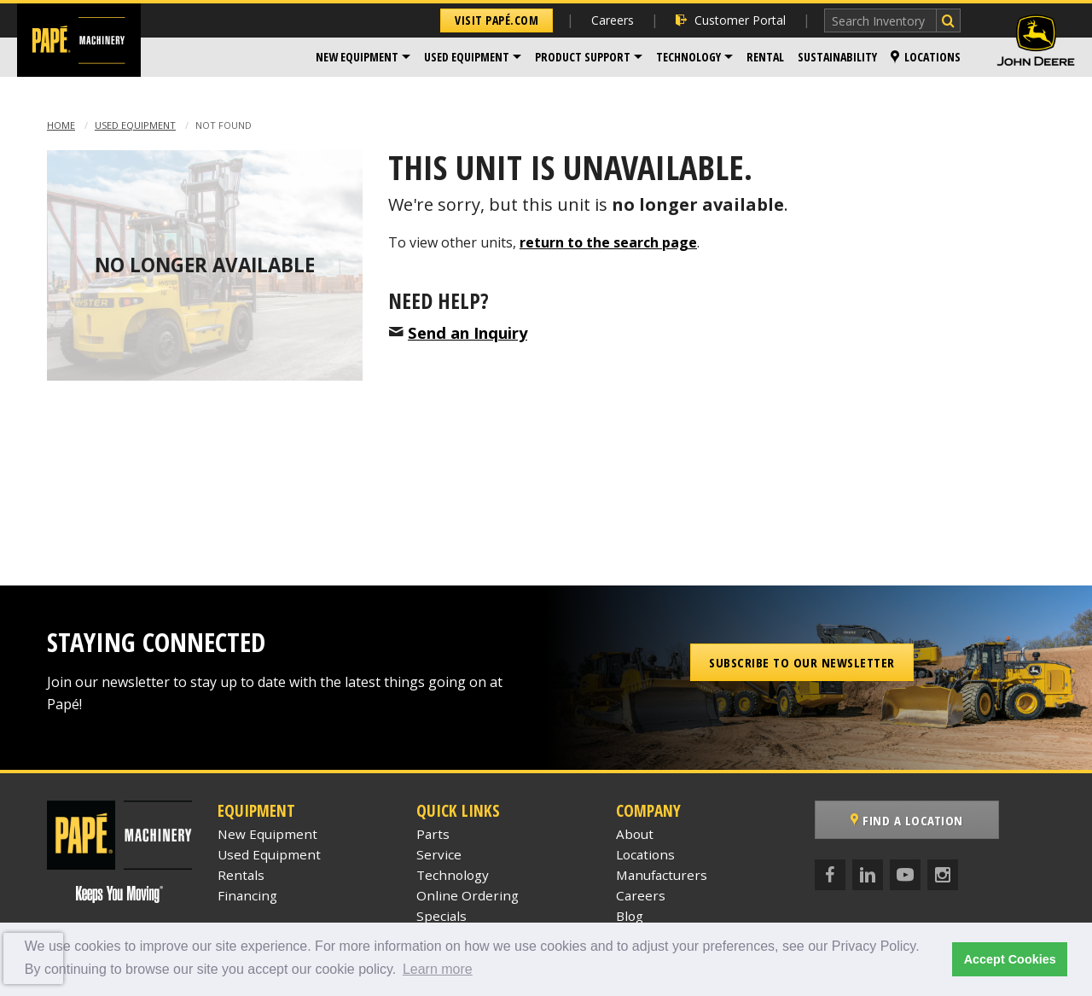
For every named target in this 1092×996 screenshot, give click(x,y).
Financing (247, 895)
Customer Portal (731, 20)
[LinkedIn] (867, 874)
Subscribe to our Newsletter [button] (802, 662)
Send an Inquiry (467, 332)
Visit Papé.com (496, 20)
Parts (433, 833)
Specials (441, 915)
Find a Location (907, 820)
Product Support (582, 57)
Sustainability (837, 57)
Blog (629, 915)
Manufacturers (661, 874)
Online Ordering (467, 895)
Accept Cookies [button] (1010, 959)
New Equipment (357, 57)
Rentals (241, 874)
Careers (612, 20)
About (634, 833)
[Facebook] (830, 874)
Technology (688, 57)
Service (439, 854)
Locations (926, 57)
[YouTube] (905, 874)
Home (61, 125)
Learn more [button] (438, 969)
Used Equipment (466, 57)
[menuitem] (363, 57)
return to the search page (608, 242)
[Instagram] (942, 874)
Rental (765, 57)
